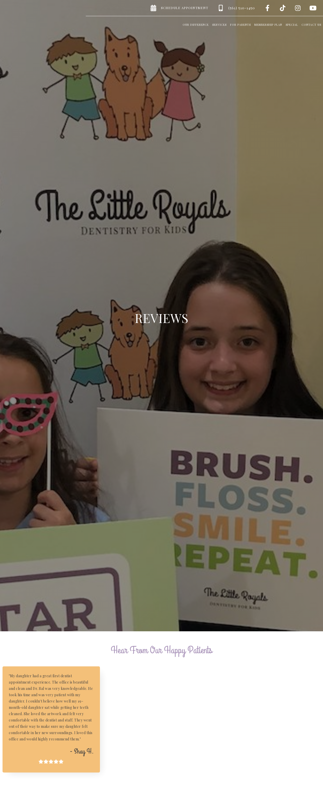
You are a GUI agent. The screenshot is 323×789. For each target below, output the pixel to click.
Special (292, 25)
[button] (195, 23)
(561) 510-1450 (241, 7)
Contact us (311, 25)
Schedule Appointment (184, 8)
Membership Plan (268, 25)
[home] (30, 15)
